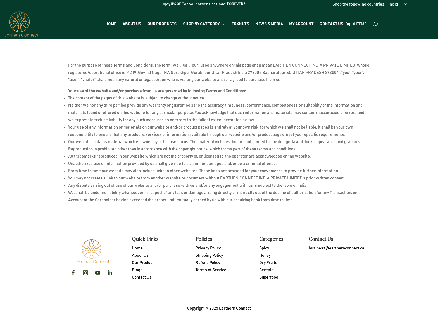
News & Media (269, 24)
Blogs (137, 270)
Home (110, 24)
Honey (265, 255)
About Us (132, 24)
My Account (301, 24)
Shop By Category (201, 24)
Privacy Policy (208, 248)
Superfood (268, 277)
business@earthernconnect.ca (336, 248)
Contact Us (331, 24)
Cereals (266, 270)
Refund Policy (208, 263)
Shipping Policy (209, 255)
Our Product (143, 263)
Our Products (162, 24)
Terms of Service (211, 270)
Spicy (264, 248)
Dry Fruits (268, 263)
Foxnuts (240, 24)
